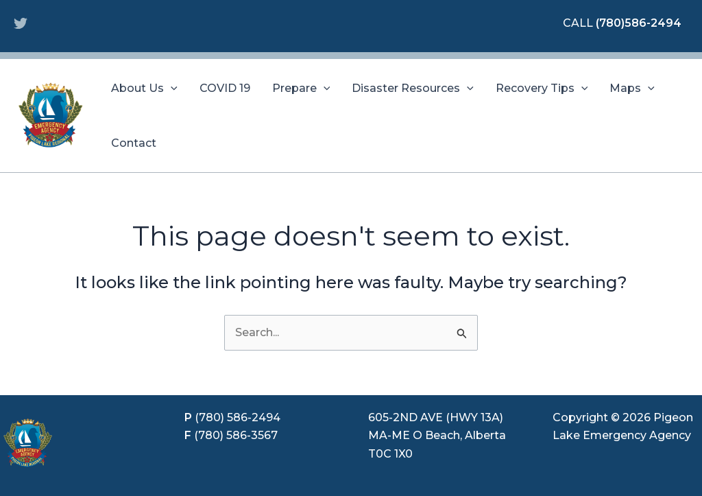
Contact (133, 143)
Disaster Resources (413, 88)
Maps (632, 88)
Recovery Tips (542, 88)
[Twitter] (20, 23)
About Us (144, 88)
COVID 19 (224, 88)
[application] (171, 88)
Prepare (301, 88)
